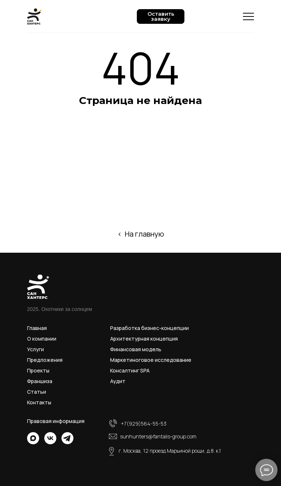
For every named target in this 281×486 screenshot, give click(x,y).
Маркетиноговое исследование (150, 359)
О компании (41, 338)
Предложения (45, 359)
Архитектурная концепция (144, 338)
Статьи (36, 391)
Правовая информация (56, 421)
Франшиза (39, 381)
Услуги (35, 349)
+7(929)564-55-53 (143, 423)
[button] (160, 16)
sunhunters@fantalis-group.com (158, 436)
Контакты (39, 402)
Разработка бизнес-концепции (149, 327)
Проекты (38, 370)
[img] (33, 438)
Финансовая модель (135, 349)
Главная (37, 327)
